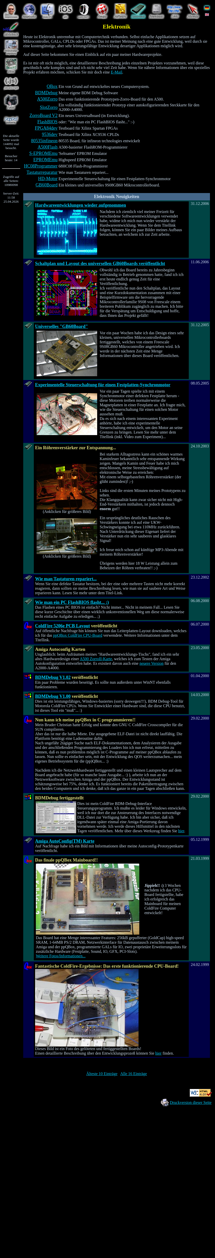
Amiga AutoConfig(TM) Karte (64, 841)
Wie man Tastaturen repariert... (66, 578)
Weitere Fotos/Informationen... (61, 956)
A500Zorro (47, 99)
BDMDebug (46, 92)
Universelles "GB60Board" (61, 326)
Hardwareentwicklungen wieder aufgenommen (80, 205)
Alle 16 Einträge (133, 1074)
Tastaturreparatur (42, 172)
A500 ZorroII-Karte (96, 659)
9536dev (50, 134)
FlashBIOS (47, 121)
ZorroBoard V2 (44, 115)
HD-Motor (48, 178)
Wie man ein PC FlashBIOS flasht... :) (72, 602)
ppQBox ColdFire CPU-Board (77, 635)
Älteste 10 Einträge (102, 1074)
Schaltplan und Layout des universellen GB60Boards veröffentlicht (100, 263)
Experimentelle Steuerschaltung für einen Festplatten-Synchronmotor (102, 384)
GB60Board (47, 184)
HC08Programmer (41, 166)
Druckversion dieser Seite (190, 1102)
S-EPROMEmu (43, 153)
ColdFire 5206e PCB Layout (62, 625)
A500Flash (48, 147)
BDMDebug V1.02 (53, 677)
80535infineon (44, 140)
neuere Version (152, 663)
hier (181, 831)
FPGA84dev (46, 128)
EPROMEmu (45, 159)
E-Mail (116, 72)
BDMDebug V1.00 (53, 696)
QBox (52, 86)
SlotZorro (49, 107)
